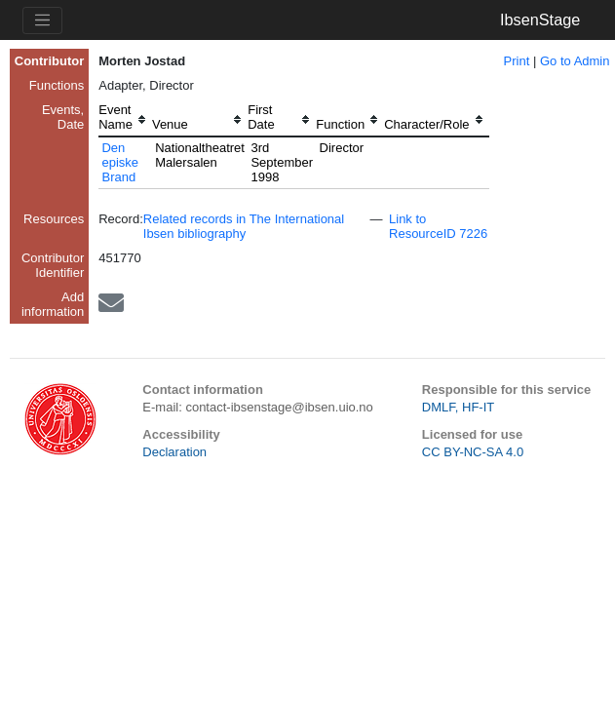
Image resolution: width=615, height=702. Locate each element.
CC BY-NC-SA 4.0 (472, 452)
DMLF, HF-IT (458, 407)
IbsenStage (540, 19)
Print (517, 61)
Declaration (174, 452)
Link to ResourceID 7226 (438, 226)
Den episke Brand (119, 162)
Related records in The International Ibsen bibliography (243, 226)
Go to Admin (575, 61)
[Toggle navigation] (42, 20)
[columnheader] (125, 119)
